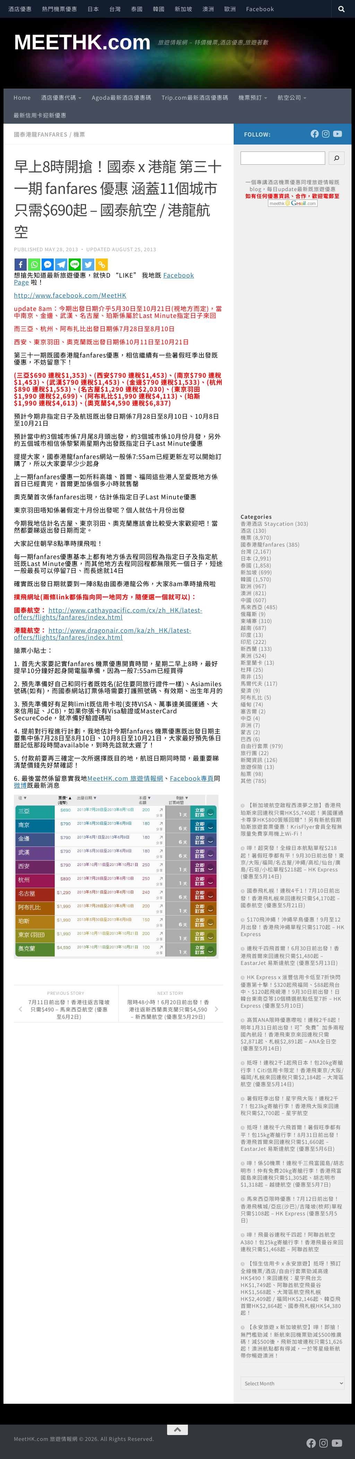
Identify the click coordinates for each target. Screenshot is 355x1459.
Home (22, 97)
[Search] (337, 158)
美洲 (246, 655)
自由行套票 (254, 745)
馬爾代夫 (252, 683)
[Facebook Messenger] (48, 265)
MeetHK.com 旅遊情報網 (125, 777)
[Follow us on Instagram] (326, 134)
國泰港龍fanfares (41, 134)
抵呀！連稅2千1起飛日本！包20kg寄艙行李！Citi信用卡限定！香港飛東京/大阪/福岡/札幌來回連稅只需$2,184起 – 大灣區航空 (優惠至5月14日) (292, 1073)
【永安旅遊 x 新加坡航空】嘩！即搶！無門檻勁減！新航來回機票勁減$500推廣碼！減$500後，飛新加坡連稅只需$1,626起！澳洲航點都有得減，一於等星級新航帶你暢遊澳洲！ (292, 1341)
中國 (246, 600)
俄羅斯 (249, 613)
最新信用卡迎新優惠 (40, 115)
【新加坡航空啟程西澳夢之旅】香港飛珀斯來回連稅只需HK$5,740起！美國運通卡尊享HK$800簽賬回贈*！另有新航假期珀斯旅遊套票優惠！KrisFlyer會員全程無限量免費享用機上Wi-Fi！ (292, 819)
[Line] (75, 265)
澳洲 (208, 9)
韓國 (159, 9)
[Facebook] (21, 265)
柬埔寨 (249, 620)
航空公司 (289, 97)
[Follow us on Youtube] (337, 134)
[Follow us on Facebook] (315, 134)
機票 (79, 134)
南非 (246, 676)
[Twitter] (88, 265)
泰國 (137, 9)
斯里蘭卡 (252, 662)
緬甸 (246, 704)
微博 (20, 784)
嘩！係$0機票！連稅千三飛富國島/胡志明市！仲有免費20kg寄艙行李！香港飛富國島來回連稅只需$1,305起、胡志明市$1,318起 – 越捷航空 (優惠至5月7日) (292, 1173)
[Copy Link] (102, 265)
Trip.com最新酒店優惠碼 (195, 97)
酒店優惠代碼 (58, 97)
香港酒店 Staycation (267, 523)
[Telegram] (61, 265)
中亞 (246, 718)
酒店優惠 (20, 9)
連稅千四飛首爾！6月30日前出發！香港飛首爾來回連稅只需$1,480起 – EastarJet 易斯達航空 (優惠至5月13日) (290, 955)
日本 (93, 9)
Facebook (260, 9)
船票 (246, 773)
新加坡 (183, 9)
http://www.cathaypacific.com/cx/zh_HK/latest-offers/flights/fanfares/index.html (108, 613)
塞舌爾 (249, 711)
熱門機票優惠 (59, 9)
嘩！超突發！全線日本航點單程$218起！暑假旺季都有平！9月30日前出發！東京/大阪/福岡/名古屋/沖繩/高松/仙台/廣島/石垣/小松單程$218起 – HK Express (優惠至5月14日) (292, 862)
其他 (246, 780)
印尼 (246, 641)
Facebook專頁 (192, 777)
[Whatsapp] (34, 265)
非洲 (246, 725)
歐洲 (230, 9)
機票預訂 (250, 97)
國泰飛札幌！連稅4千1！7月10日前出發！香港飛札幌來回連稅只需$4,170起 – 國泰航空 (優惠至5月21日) (290, 898)
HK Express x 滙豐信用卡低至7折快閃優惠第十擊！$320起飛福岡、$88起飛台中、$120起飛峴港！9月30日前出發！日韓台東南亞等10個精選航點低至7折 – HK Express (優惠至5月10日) (291, 991)
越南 (246, 627)
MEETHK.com (82, 42)
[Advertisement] (293, 352)
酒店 (246, 530)
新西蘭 (249, 648)
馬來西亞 (252, 606)
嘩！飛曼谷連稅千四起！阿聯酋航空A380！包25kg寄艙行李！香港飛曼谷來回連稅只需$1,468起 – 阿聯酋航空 (292, 1242)
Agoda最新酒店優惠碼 (121, 97)
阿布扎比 (252, 697)
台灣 (115, 9)
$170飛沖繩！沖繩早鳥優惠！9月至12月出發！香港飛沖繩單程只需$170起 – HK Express (293, 926)
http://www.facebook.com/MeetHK (70, 295)
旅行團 (249, 752)
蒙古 (246, 732)
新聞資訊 (252, 759)
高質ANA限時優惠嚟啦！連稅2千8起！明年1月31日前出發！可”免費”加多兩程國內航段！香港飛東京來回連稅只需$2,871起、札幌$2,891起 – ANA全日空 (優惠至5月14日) (292, 1034)
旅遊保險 (252, 766)
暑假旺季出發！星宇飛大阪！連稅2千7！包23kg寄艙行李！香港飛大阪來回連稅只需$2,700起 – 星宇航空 (290, 1105)
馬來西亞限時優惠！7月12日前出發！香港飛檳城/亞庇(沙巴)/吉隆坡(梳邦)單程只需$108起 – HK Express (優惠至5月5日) (292, 1209)
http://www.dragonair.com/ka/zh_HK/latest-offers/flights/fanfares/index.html (102, 633)
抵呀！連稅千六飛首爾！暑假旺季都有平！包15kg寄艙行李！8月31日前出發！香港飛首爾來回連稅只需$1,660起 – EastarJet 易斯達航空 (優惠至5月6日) (291, 1137)
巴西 (246, 739)
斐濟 (246, 690)
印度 (246, 634)
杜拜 (246, 669)
